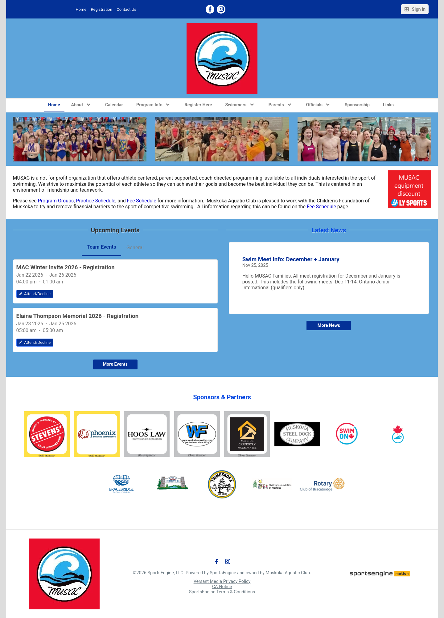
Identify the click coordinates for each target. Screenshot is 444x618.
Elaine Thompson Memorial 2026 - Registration (77, 316)
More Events (115, 364)
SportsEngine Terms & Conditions (222, 592)
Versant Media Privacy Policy (222, 581)
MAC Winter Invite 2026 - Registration (65, 267)
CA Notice (222, 586)
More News (329, 325)
